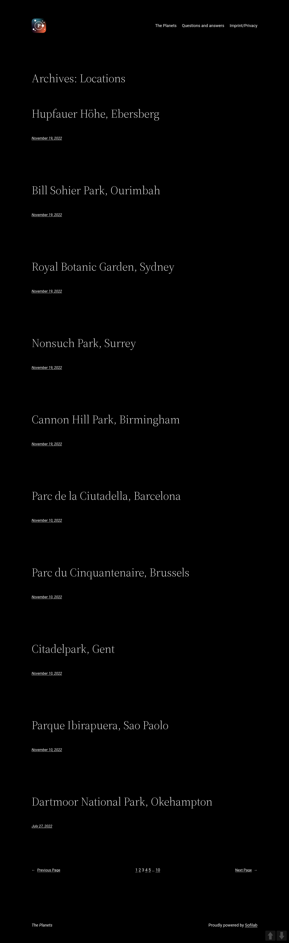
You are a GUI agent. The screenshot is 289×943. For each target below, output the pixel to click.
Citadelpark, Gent (73, 648)
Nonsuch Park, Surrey (84, 343)
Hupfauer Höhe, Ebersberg (95, 113)
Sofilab (251, 925)
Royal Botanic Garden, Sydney (103, 266)
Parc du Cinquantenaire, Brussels (110, 572)
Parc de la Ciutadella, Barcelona (106, 495)
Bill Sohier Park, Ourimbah (96, 190)
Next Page (246, 870)
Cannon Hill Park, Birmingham (106, 419)
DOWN (282, 936)
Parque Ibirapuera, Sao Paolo (100, 725)
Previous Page (46, 870)
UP (270, 936)
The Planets (42, 925)
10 (158, 870)
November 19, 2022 (47, 138)
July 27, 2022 (42, 826)
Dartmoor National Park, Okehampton (122, 801)
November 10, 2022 (47, 520)
